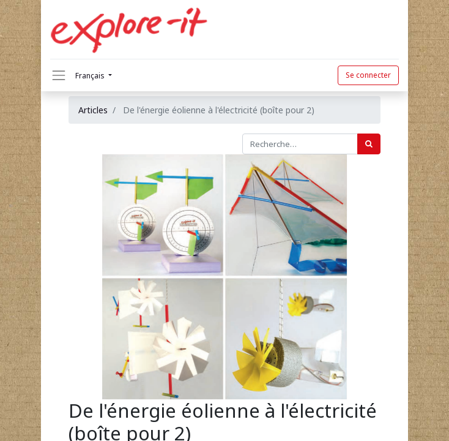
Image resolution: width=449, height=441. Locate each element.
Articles (93, 110)
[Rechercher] (368, 144)
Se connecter (368, 75)
